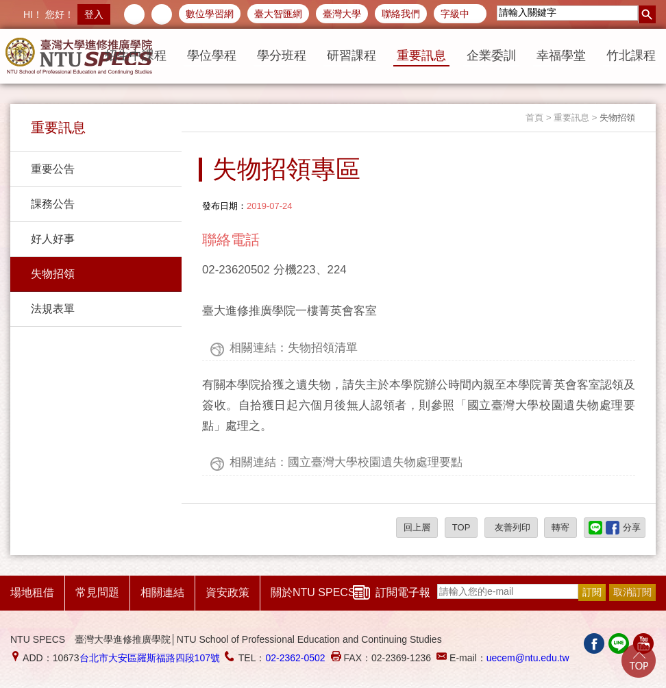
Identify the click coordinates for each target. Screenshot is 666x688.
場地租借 (32, 592)
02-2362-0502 (295, 657)
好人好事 (53, 239)
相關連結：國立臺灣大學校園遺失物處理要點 (346, 462)
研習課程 (351, 55)
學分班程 (281, 55)
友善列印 (511, 527)
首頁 (534, 117)
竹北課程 (631, 55)
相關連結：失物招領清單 (294, 347)
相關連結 (162, 592)
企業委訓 (491, 55)
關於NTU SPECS (313, 592)
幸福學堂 (561, 55)
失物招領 (53, 274)
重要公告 (53, 169)
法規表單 (53, 309)
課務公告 (53, 204)
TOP (461, 527)
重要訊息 (421, 55)
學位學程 (211, 55)
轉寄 (560, 527)
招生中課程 (135, 55)
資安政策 (227, 592)
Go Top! (638, 660)
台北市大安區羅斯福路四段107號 (149, 657)
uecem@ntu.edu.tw (527, 657)
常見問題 (97, 592)
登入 (93, 14)
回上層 (417, 527)
